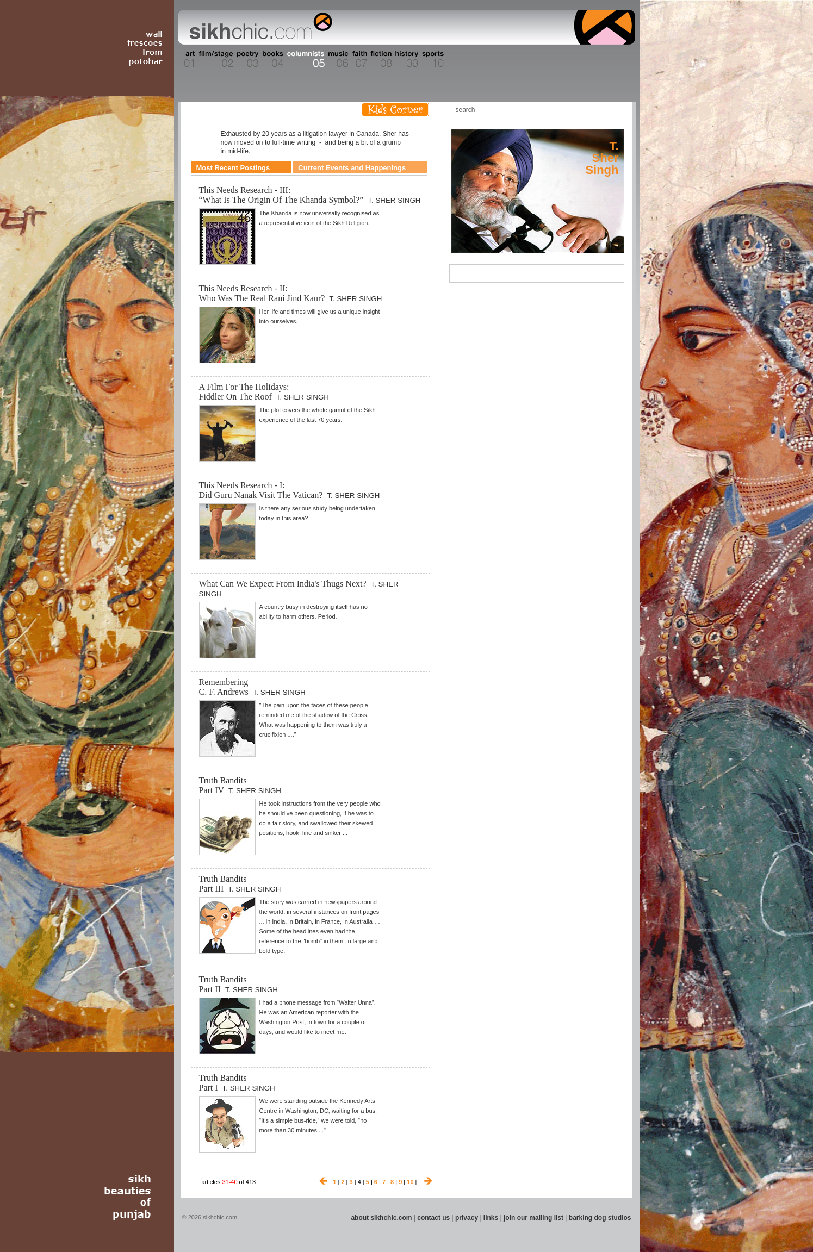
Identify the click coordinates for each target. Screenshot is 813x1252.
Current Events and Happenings (352, 168)
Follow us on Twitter (596, 109)
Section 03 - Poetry (246, 59)
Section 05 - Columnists (305, 59)
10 (410, 1182)
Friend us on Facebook (580, 109)
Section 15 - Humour (588, 59)
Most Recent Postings (233, 168)
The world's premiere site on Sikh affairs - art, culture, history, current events (258, 27)
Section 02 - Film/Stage (215, 59)
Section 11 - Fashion (459, 59)
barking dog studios (600, 1218)
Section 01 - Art (187, 59)
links (490, 1218)
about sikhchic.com (381, 1218)
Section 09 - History (406, 59)
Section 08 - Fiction (380, 59)
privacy (466, 1218)
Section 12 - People (487, 59)
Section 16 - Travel (614, 59)
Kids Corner (395, 109)
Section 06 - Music (337, 59)
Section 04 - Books (271, 59)
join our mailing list (533, 1218)
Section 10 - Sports (432, 59)
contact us (433, 1218)
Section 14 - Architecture (550, 59)
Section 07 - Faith (358, 59)
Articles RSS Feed (613, 109)
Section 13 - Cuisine (514, 59)
